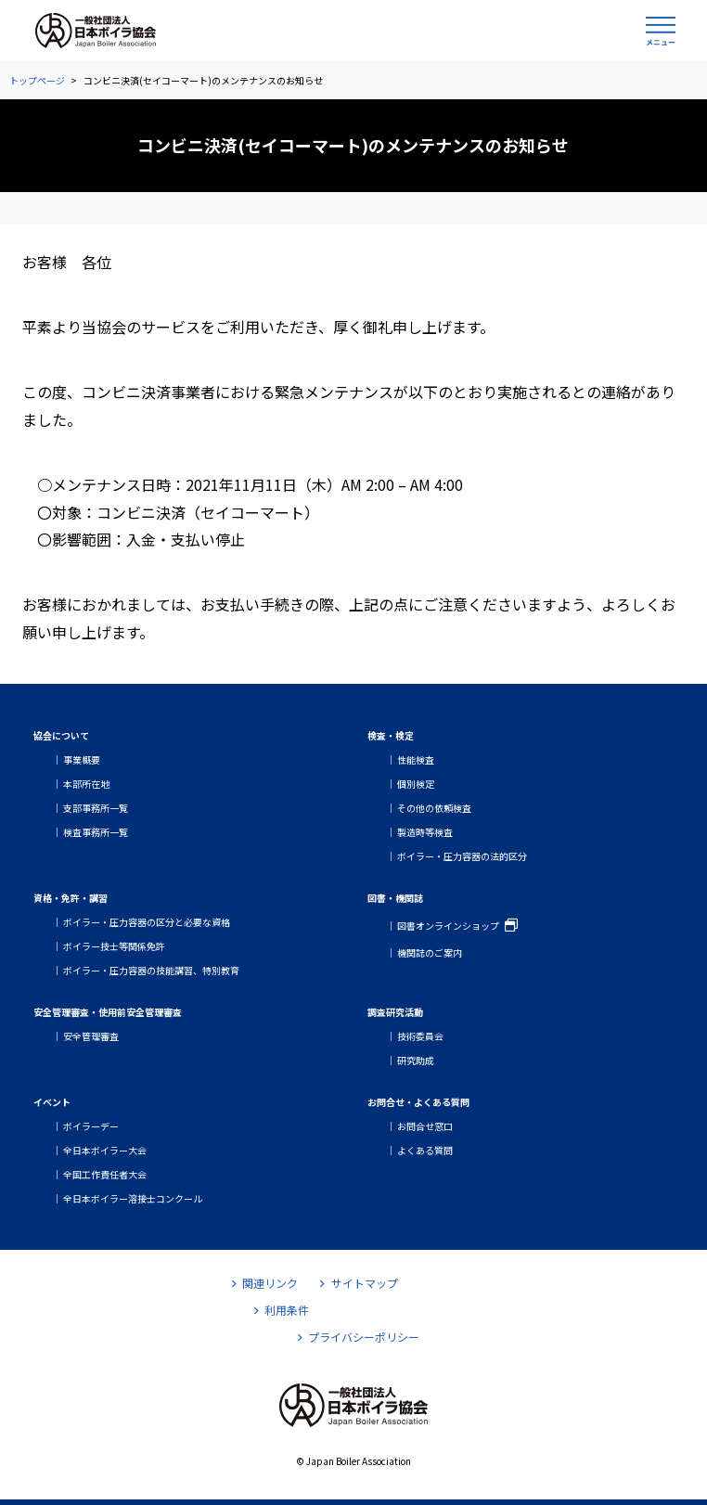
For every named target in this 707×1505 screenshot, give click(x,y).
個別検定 (415, 784)
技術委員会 (420, 1036)
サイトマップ (358, 1283)
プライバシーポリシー (358, 1336)
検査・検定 (390, 735)
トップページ (37, 80)
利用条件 (281, 1310)
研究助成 (415, 1060)
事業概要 (81, 759)
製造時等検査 (425, 832)
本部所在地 (86, 784)
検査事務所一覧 (95, 832)
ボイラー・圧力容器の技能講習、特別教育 (151, 970)
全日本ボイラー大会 (105, 1150)
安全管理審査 (91, 1036)
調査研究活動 (395, 1012)
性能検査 (415, 759)
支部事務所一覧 (95, 808)
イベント (52, 1102)
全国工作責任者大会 (105, 1174)
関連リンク (265, 1283)
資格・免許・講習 (70, 898)
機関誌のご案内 (429, 952)
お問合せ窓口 (425, 1126)
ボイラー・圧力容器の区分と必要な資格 (146, 922)
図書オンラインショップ (448, 926)
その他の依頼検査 (434, 808)
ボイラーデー (91, 1126)
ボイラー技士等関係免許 (114, 946)
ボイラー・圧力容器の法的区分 (462, 856)
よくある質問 (425, 1150)
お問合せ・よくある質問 (418, 1102)
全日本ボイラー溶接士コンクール (132, 1198)
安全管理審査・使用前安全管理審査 (107, 1012)
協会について (61, 735)
